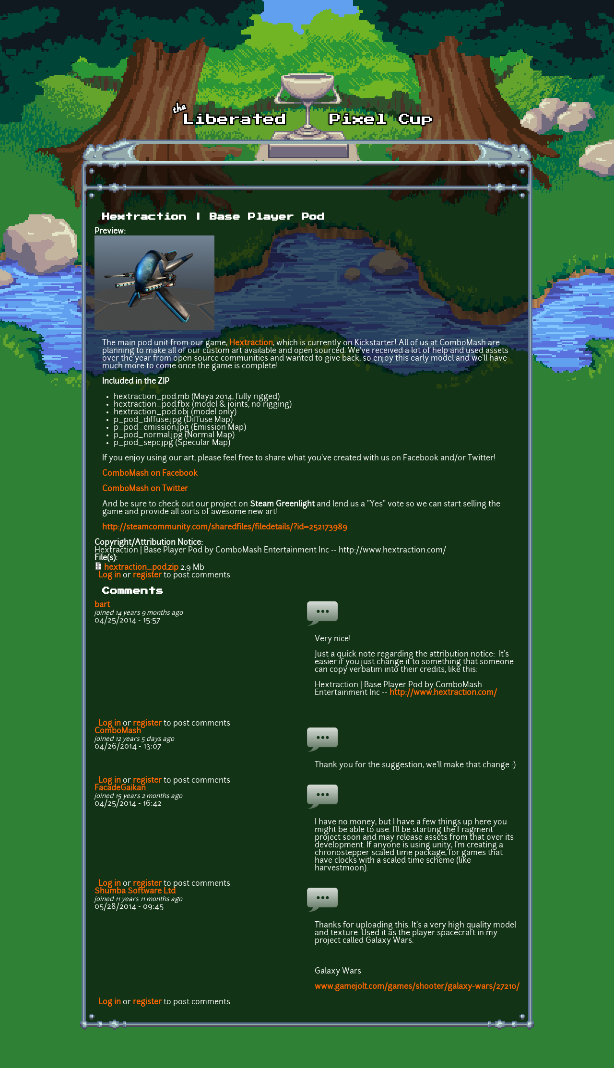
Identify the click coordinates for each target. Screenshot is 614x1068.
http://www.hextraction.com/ (443, 693)
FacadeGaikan (120, 788)
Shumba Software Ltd (135, 891)
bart (102, 605)
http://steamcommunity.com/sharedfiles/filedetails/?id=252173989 (224, 527)
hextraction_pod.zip (141, 568)
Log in (109, 575)
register (147, 575)
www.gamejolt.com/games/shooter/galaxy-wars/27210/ (417, 987)
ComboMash (117, 731)
